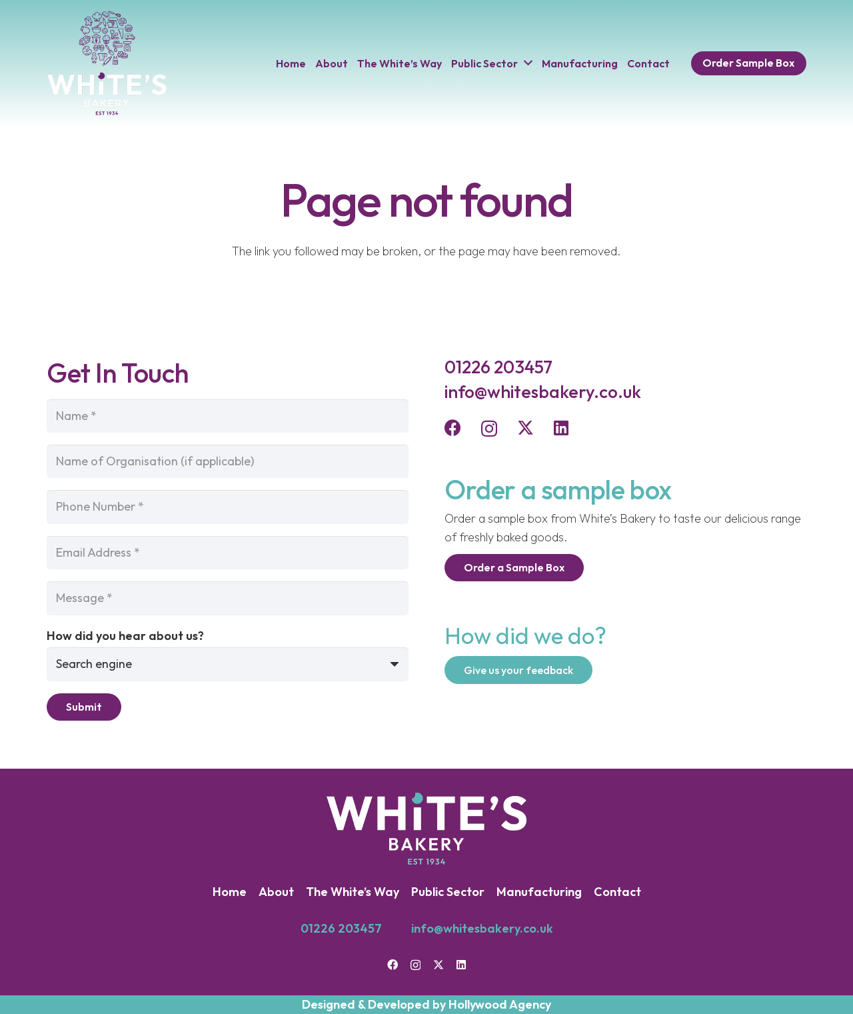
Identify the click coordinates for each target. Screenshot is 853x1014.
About (276, 891)
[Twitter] (525, 428)
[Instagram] (489, 428)
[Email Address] (228, 552)
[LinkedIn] (561, 427)
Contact (617, 891)
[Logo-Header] (107, 63)
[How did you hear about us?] (228, 664)
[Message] (228, 598)
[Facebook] (452, 427)
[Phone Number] (228, 506)
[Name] (228, 416)
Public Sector (447, 891)
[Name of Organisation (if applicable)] (228, 461)
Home (230, 891)
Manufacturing (539, 891)
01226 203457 (341, 928)
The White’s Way (352, 891)
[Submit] (84, 707)
